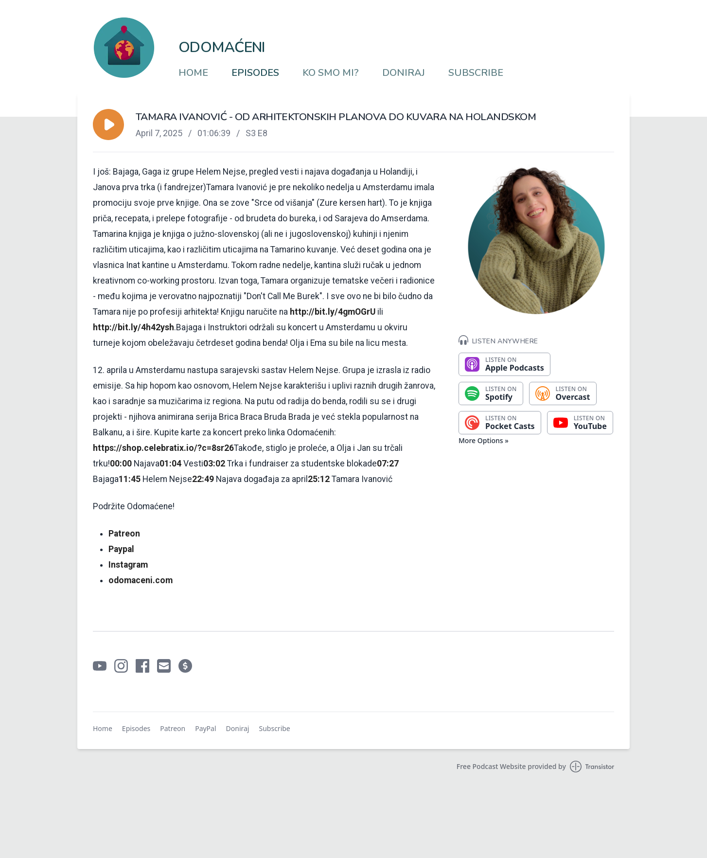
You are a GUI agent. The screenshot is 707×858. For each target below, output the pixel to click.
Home (193, 73)
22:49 (203, 479)
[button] (108, 124)
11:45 (130, 479)
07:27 (388, 463)
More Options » (484, 440)
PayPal (205, 728)
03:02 (214, 463)
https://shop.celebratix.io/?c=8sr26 (163, 448)
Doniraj (403, 73)
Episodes (255, 73)
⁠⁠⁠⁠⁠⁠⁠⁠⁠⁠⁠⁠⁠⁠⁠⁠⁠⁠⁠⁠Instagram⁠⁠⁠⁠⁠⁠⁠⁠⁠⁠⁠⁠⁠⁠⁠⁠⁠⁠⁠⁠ (128, 565)
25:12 (319, 479)
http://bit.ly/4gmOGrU (332, 312)
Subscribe (475, 73)
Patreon (172, 728)
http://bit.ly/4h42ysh (133, 327)
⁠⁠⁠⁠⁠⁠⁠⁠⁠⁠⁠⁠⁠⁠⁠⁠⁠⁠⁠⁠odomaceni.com (140, 580)
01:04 (170, 463)
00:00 (121, 463)
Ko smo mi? (330, 73)
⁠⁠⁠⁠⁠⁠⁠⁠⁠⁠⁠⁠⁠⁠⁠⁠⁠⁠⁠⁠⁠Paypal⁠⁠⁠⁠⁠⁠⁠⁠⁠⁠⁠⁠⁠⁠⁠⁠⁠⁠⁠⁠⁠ (121, 549)
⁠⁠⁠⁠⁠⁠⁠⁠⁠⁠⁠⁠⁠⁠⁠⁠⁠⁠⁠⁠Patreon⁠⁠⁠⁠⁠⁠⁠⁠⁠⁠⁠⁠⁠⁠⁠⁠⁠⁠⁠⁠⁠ (124, 533)
